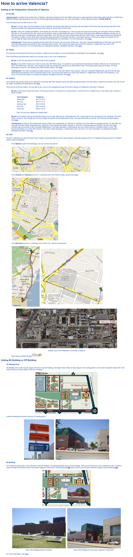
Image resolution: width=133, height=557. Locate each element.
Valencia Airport (11, 17)
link (69, 468)
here (89, 39)
